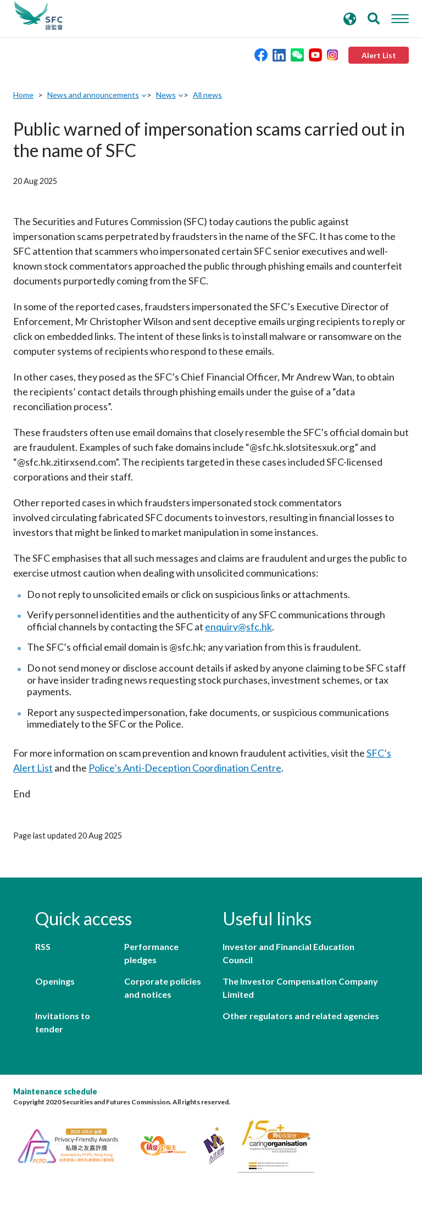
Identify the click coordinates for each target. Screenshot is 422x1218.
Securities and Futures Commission (38, 16)
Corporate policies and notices (162, 987)
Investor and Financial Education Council (288, 953)
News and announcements (93, 94)
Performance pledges (151, 953)
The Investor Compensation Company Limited (300, 987)
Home (23, 94)
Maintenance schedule (55, 1091)
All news (207, 94)
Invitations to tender (62, 1022)
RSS (43, 946)
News (166, 94)
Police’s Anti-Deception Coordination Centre (184, 768)
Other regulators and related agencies (301, 1015)
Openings (55, 981)
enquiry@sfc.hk (238, 627)
